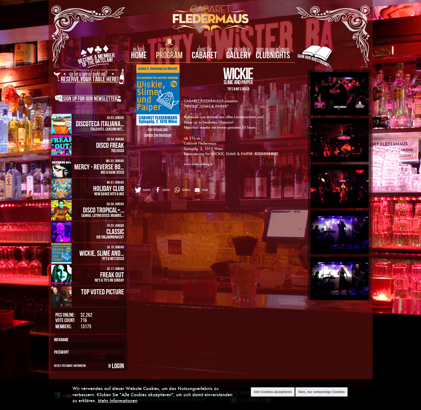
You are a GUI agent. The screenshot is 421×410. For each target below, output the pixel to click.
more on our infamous (272, 49)
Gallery (238, 55)
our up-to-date (239, 49)
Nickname (61, 339)
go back (139, 49)
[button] (142, 190)
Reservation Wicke (266, 154)
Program (169, 55)
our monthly (169, 49)
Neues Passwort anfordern (70, 365)
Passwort (61, 352)
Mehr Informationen (117, 401)
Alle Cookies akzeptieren (273, 392)
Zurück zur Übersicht (157, 135)
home (139, 55)
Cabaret (204, 55)
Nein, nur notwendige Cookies (321, 392)
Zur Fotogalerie (157, 129)
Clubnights (273, 55)
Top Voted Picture (102, 291)
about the (204, 49)
